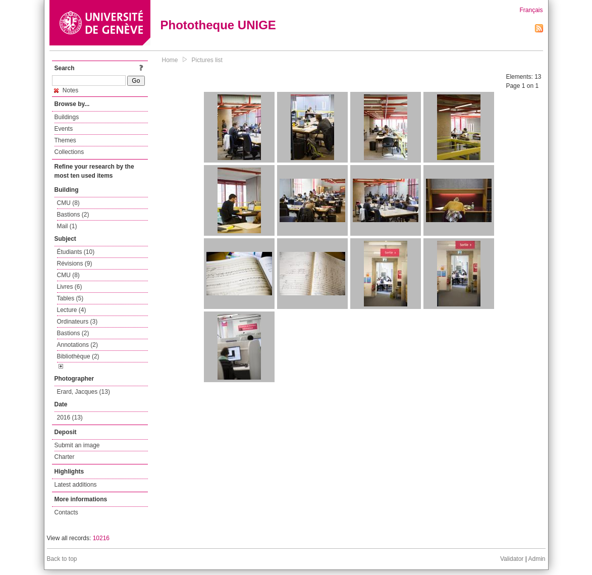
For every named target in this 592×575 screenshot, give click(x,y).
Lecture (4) (71, 309)
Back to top (62, 558)
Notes (66, 90)
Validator (511, 558)
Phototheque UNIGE (218, 25)
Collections (69, 151)
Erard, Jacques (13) (83, 391)
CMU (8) (68, 202)
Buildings (67, 117)
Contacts (66, 512)
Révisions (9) (74, 263)
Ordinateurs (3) (77, 321)
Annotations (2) (77, 344)
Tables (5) (70, 298)
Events (64, 128)
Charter (65, 456)
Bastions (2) (73, 214)
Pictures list (207, 60)
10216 (101, 538)
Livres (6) (69, 286)
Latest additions (76, 484)
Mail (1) (67, 226)
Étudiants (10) (76, 251)
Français (531, 10)
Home (170, 60)
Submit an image (77, 445)
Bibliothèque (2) (78, 356)
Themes (65, 140)
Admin (536, 558)
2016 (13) (70, 417)
